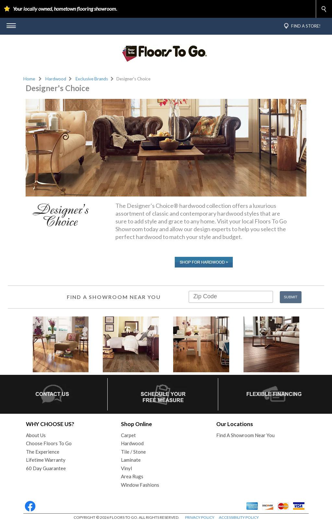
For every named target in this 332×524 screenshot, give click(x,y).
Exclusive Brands (92, 78)
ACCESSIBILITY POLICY (239, 517)
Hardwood (55, 78)
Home (29, 78)
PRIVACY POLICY (199, 517)
